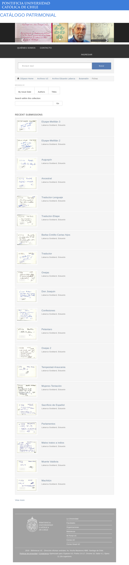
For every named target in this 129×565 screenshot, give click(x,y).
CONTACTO (46, 48)
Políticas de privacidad (29, 554)
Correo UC (71, 540)
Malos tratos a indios (53, 442)
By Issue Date (24, 92)
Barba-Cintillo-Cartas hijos (56, 235)
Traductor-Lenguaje (52, 197)
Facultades (71, 523)
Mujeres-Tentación (52, 386)
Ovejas (45, 272)
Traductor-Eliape (51, 216)
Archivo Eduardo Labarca (63, 78)
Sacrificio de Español (53, 405)
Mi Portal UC (72, 536)
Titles (54, 92)
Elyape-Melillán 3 (51, 121)
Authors (41, 92)
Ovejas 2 (46, 348)
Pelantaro (47, 329)
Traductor (47, 253)
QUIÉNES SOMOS (26, 48)
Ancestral (47, 178)
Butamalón (84, 78)
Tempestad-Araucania (53, 367)
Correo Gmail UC (73, 544)
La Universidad (72, 519)
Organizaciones (73, 527)
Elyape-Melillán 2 (51, 140)
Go (57, 103)
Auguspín (47, 159)
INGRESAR (86, 54)
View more (20, 500)
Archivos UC (42, 78)
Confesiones (48, 310)
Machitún (46, 480)
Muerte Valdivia (50, 461)
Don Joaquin (48, 291)
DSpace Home (27, 78)
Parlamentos (48, 424)
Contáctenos (44, 554)
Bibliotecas (71, 531)
